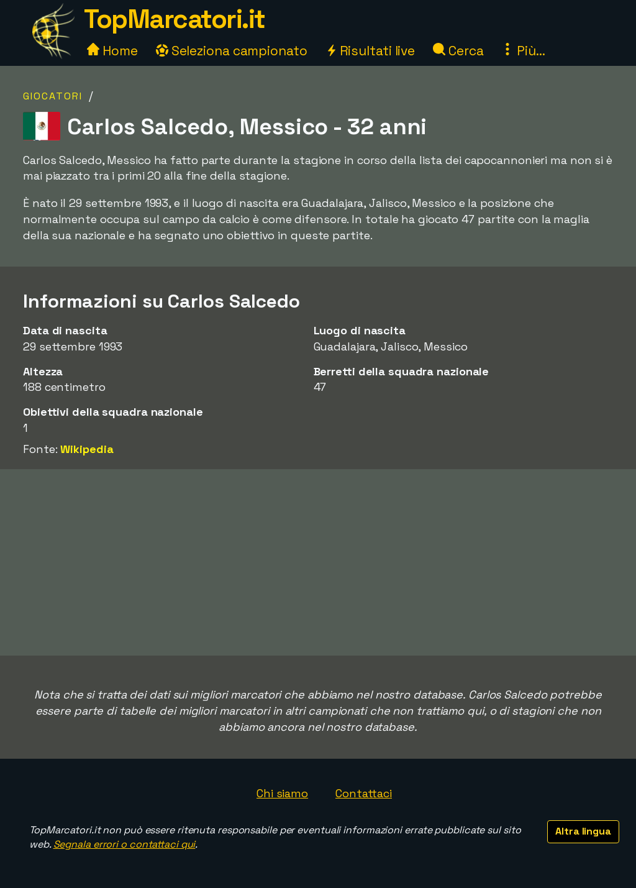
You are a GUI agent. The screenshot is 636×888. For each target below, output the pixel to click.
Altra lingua (583, 831)
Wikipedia (86, 449)
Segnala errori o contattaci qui (124, 844)
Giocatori (53, 96)
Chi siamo (282, 793)
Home (112, 50)
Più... (523, 50)
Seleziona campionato (231, 50)
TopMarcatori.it (174, 18)
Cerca (458, 50)
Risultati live (370, 50)
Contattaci (363, 793)
